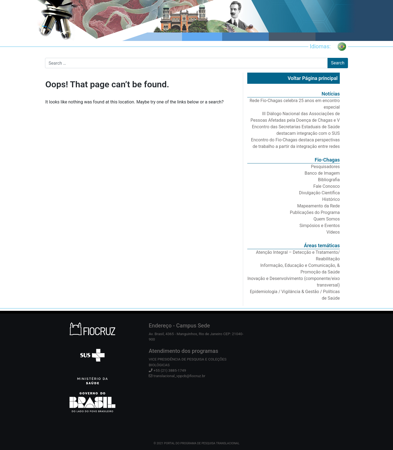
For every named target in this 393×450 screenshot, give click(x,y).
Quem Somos (327, 219)
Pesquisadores (325, 166)
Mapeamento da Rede (318, 205)
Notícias (330, 94)
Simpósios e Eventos (319, 225)
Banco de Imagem (322, 173)
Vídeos (333, 232)
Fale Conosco (326, 186)
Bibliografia (329, 179)
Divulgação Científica (319, 192)
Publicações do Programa (315, 212)
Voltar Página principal (313, 78)
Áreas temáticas (322, 245)
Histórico (331, 199)
